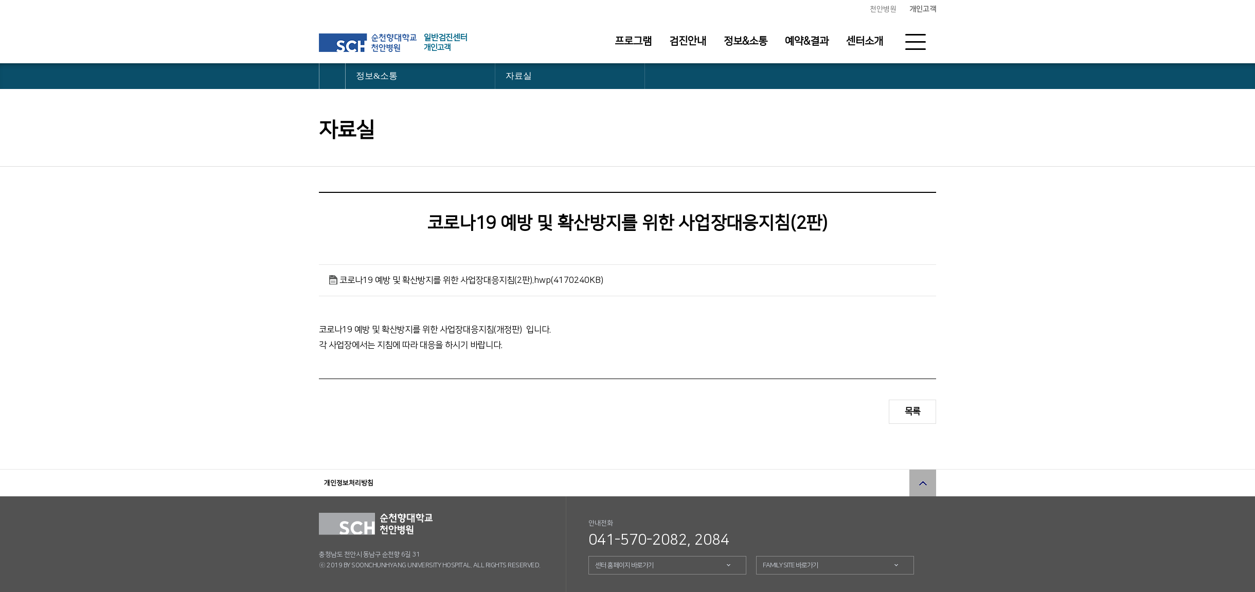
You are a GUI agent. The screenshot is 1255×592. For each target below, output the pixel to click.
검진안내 (687, 41)
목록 (912, 411)
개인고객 (922, 9)
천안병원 (883, 9)
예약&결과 (807, 41)
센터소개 (864, 41)
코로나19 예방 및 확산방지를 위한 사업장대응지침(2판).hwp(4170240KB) (471, 280)
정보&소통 (745, 41)
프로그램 (633, 41)
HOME (332, 76)
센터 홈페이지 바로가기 (624, 565)
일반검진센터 (445, 42)
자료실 (519, 76)
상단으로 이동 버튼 (922, 483)
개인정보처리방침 (348, 483)
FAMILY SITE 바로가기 (790, 565)
